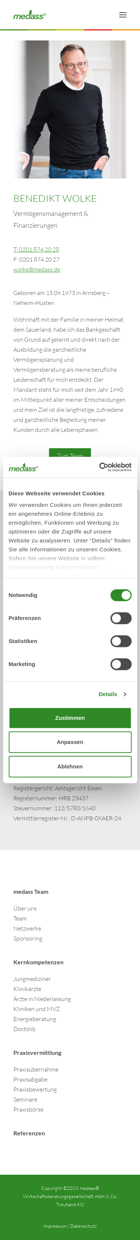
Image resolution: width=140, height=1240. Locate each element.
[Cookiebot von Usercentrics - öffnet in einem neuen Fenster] (99, 467)
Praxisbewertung (35, 1089)
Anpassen (70, 742)
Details (108, 694)
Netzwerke (27, 928)
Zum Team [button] (70, 455)
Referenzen (29, 1132)
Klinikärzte (27, 989)
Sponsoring (27, 938)
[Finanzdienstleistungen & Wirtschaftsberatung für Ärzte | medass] (29, 14)
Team (20, 918)
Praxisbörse (28, 1109)
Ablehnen (69, 766)
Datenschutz (83, 1226)
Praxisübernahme (35, 1069)
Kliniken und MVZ (36, 1009)
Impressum (54, 1226)
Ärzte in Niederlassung (42, 999)
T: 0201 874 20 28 (36, 249)
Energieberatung (34, 1019)
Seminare (25, 1099)
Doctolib (24, 1029)
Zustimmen (70, 718)
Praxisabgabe (30, 1079)
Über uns (25, 908)
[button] (123, 14)
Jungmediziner (32, 979)
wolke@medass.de (36, 269)
